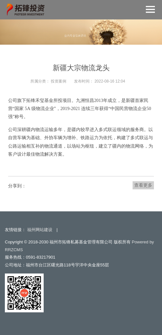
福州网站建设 (39, 229)
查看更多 (143, 185)
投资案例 (58, 81)
